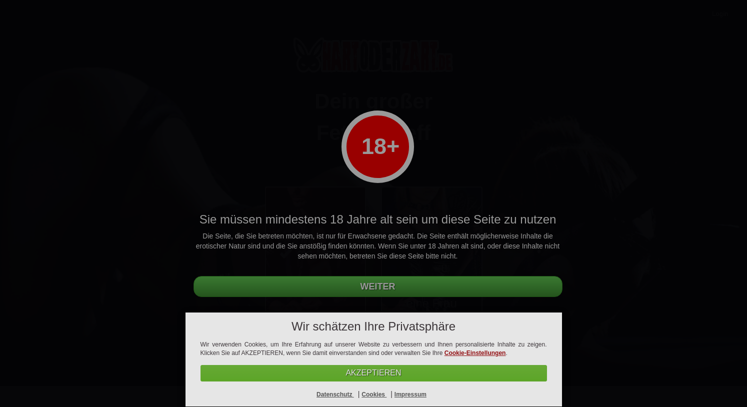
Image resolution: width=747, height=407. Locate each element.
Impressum (410, 394)
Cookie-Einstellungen (475, 353)
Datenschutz (335, 394)
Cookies (374, 394)
